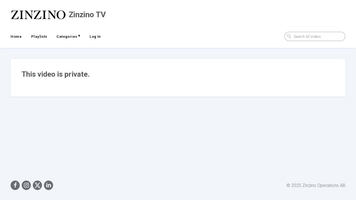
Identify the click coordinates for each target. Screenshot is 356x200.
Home (16, 36)
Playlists (39, 36)
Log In (95, 36)
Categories (68, 36)
